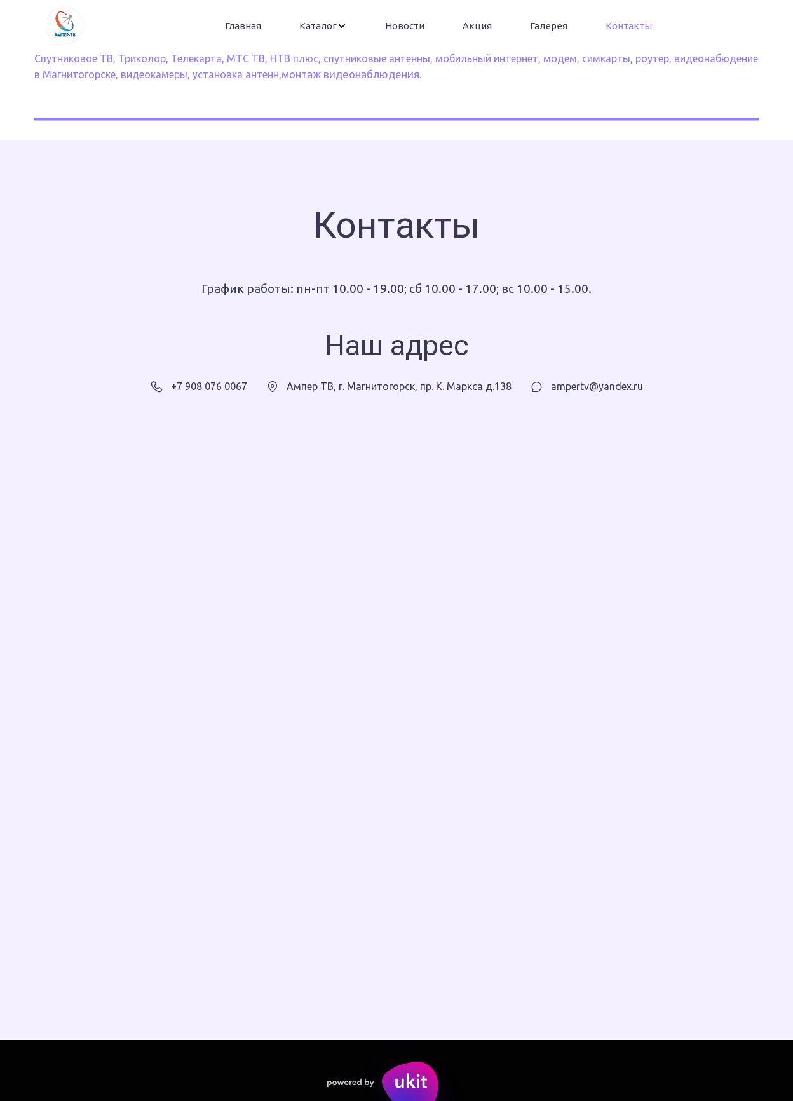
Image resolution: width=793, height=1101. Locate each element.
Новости (404, 25)
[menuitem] (243, 26)
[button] (323, 26)
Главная (243, 25)
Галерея (548, 25)
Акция (477, 25)
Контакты (629, 25)
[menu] (438, 26)
